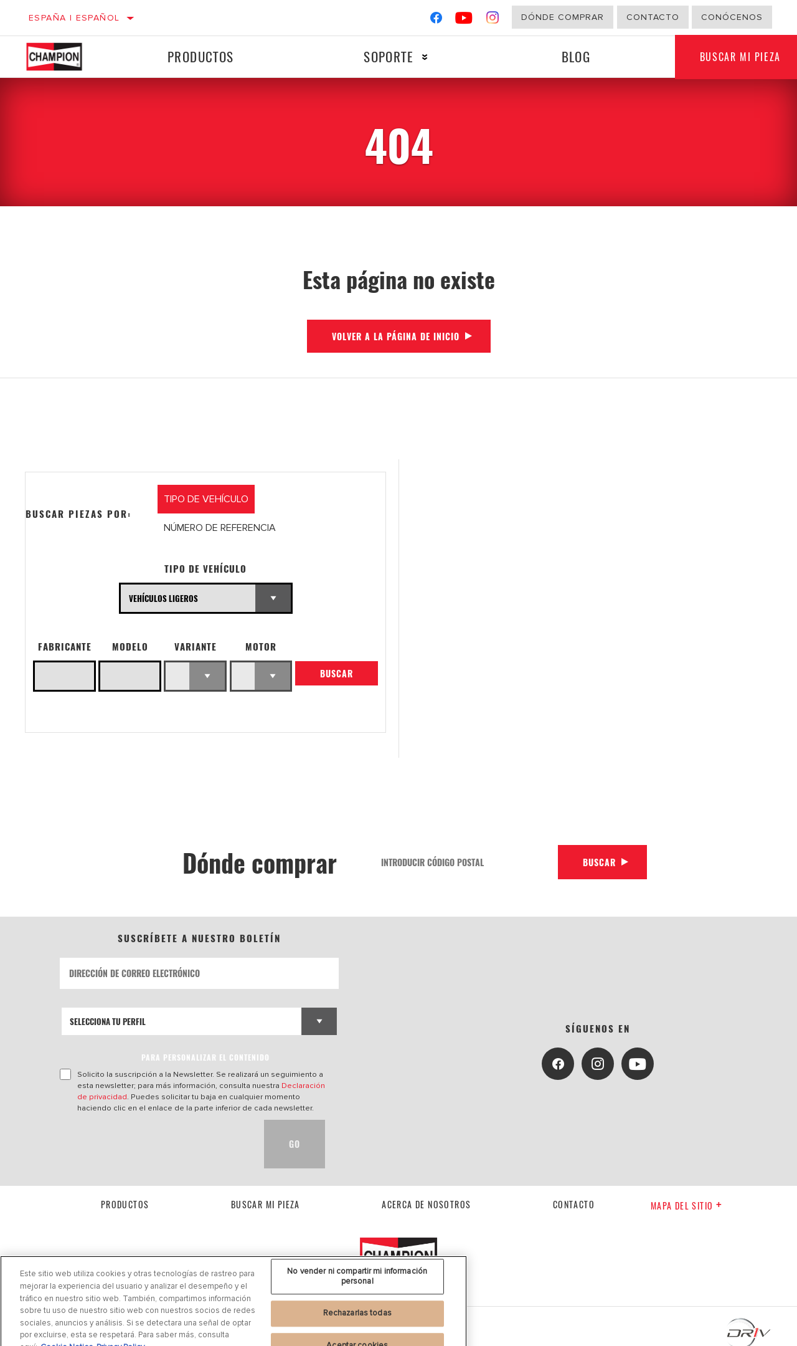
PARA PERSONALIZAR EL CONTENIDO (205, 1057)
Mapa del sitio (686, 1205)
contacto (574, 1204)
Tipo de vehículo (205, 568)
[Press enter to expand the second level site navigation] (425, 57)
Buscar (336, 673)
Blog (576, 56)
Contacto (652, 17)
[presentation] (154, 1144)
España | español (74, 17)
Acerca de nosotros (426, 1204)
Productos (200, 56)
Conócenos (732, 17)
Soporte (388, 56)
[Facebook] (436, 20)
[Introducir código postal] (465, 862)
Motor (260, 646)
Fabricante (65, 646)
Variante (195, 646)
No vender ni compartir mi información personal (357, 1297)
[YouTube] (464, 20)
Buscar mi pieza (265, 1204)
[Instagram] (492, 20)
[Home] (64, 56)
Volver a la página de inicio (396, 336)
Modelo (130, 646)
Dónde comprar (562, 17)
